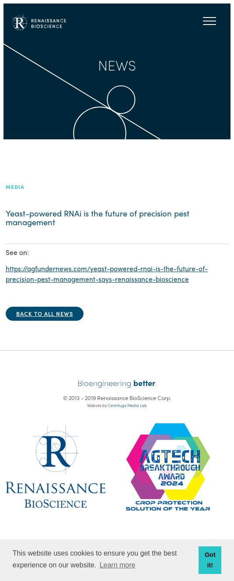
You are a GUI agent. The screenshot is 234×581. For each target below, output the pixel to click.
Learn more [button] (118, 565)
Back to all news (44, 313)
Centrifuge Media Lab (127, 405)
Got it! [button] (210, 560)
